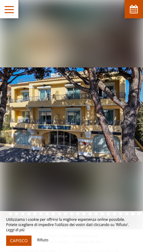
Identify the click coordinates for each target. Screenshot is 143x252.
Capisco (19, 240)
